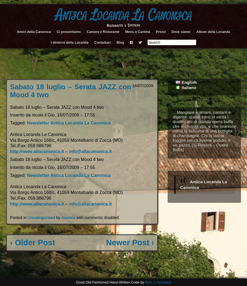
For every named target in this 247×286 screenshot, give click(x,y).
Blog (120, 43)
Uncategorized (41, 217)
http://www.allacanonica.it (37, 151)
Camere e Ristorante (103, 32)
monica (68, 217)
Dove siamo (180, 32)
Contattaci (102, 43)
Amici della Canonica (34, 32)
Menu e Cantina (137, 32)
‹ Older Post (32, 242)
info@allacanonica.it (90, 151)
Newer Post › (130, 242)
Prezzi (161, 32)
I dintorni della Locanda (69, 43)
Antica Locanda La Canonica (123, 15)
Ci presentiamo (69, 32)
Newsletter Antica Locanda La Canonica (69, 123)
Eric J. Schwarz (158, 282)
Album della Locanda (213, 32)
